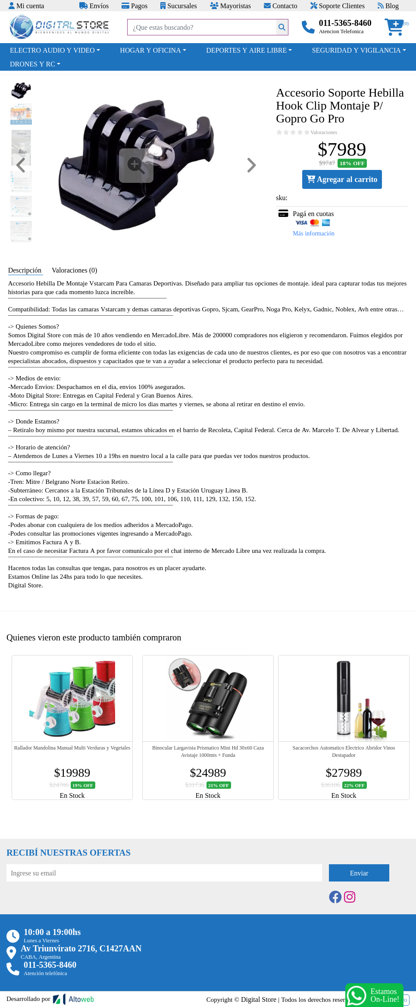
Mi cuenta (26, 5)
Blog (388, 5)
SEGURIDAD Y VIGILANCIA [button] (356, 50)
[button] (397, 27)
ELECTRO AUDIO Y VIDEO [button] (52, 50)
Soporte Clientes (337, 5)
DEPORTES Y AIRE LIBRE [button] (246, 50)
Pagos (134, 5)
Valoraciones (323, 132)
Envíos (94, 5)
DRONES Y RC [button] (32, 64)
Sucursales (178, 5)
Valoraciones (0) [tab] (74, 270)
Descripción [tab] (25, 270)
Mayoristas (230, 5)
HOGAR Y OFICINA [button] (150, 50)
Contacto (280, 5)
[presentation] (72, 905)
